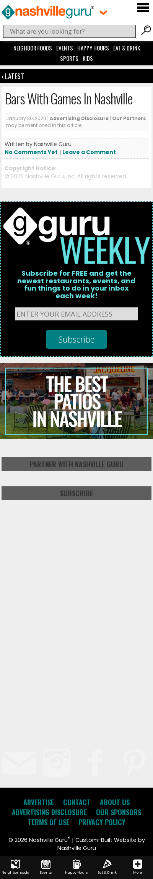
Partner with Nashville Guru (77, 464)
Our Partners (129, 118)
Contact (77, 802)
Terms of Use (48, 822)
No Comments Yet (31, 152)
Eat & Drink (126, 48)
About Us (115, 802)
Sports (69, 58)
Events (64, 48)
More (137, 867)
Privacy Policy (101, 822)
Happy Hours (93, 48)
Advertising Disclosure (79, 118)
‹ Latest (13, 76)
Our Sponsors (118, 812)
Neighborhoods (32, 48)
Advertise (38, 802)
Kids (88, 58)
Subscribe (76, 493)
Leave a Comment (89, 152)
